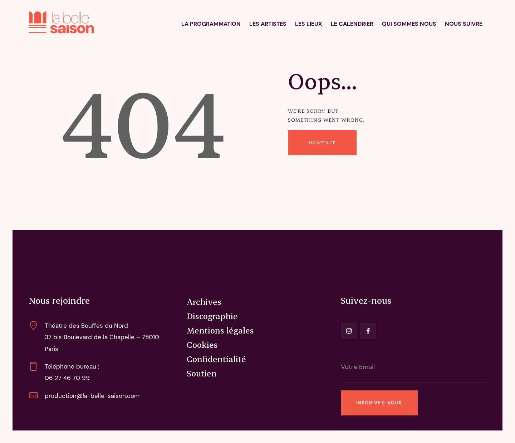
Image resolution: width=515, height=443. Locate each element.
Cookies (202, 344)
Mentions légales (220, 330)
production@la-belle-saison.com (92, 396)
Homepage (322, 142)
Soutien (202, 373)
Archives (204, 301)
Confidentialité (216, 359)
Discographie (212, 316)
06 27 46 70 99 (67, 378)
